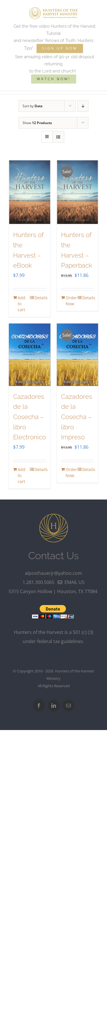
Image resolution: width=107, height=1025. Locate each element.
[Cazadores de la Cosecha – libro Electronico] (30, 355)
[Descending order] (82, 106)
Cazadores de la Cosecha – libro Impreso (76, 417)
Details (40, 297)
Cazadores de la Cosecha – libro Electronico (29, 417)
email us (71, 582)
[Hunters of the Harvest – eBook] (30, 192)
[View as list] (58, 136)
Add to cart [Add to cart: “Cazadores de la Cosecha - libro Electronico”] (21, 475)
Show (37, 122)
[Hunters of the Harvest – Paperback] (77, 192)
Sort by (33, 106)
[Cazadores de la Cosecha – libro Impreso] (77, 355)
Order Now (71, 300)
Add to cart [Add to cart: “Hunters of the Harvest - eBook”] (21, 303)
